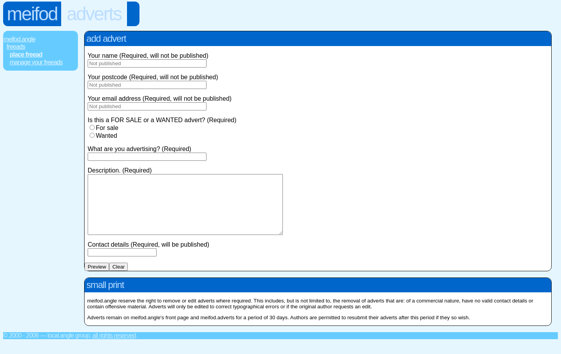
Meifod (32, 14)
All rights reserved (114, 347)
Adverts (94, 14)
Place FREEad (26, 54)
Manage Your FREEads (36, 62)
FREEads (16, 46)
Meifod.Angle (19, 39)
